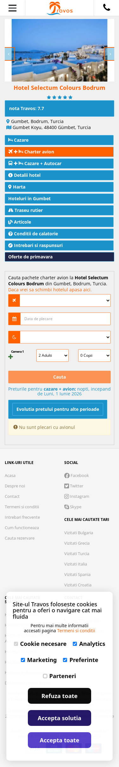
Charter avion (31, 152)
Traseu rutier (25, 210)
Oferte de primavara (30, 257)
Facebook (76, 475)
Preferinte (80, 660)
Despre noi (15, 486)
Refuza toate (59, 696)
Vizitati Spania (77, 574)
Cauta (59, 377)
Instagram (76, 496)
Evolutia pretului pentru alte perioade (57, 409)
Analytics (89, 643)
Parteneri (59, 676)
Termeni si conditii (22, 507)
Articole (19, 222)
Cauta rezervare (19, 538)
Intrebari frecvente (22, 517)
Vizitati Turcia (76, 553)
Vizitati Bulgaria (78, 532)
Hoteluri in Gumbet (29, 198)
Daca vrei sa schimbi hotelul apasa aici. (50, 290)
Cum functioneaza (22, 527)
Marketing (39, 660)
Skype (72, 507)
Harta (16, 187)
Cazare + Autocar (34, 163)
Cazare (18, 140)
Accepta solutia (59, 718)
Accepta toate (59, 740)
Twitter (73, 486)
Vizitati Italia (75, 564)
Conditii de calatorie (33, 234)
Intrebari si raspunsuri (35, 245)
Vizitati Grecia (77, 543)
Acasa (10, 475)
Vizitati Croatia (77, 585)
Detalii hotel (24, 175)
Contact (12, 496)
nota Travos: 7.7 (26, 108)
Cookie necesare (40, 643)
